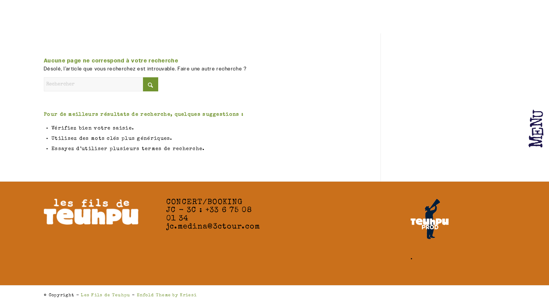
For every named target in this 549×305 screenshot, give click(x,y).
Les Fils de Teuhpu (105, 295)
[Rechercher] (101, 84)
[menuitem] (528, 122)
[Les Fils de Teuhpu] (86, 19)
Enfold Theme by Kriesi (167, 295)
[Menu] (528, 101)
